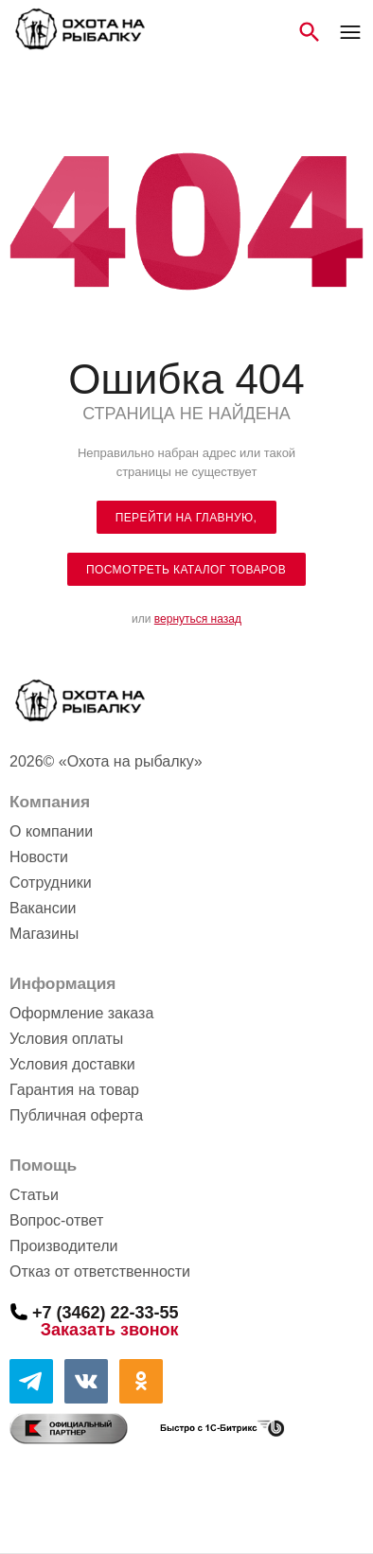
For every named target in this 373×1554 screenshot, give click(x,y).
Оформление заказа (81, 1013)
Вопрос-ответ (56, 1220)
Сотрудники (50, 882)
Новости (38, 857)
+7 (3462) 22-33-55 (105, 1311)
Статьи (34, 1195)
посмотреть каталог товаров (186, 569)
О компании (51, 831)
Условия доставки (72, 1064)
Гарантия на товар (74, 1090)
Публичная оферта (76, 1115)
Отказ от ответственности (99, 1271)
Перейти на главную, (186, 517)
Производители (63, 1246)
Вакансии (43, 908)
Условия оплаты (66, 1039)
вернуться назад (197, 619)
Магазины (44, 934)
